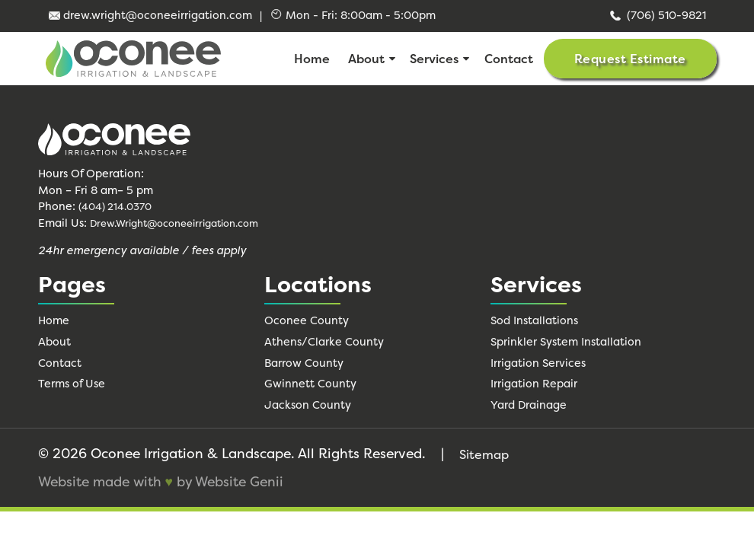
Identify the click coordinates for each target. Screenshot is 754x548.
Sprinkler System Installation (565, 341)
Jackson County (307, 405)
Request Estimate (630, 58)
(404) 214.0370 (115, 206)
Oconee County (306, 320)
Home (312, 58)
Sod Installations (534, 320)
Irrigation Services (538, 363)
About (366, 58)
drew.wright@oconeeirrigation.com (150, 15)
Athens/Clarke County (324, 341)
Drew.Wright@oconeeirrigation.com (174, 223)
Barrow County (303, 363)
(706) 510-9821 (656, 15)
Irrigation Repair (533, 383)
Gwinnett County (310, 383)
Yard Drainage (528, 405)
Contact (508, 58)
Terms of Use (71, 383)
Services (434, 58)
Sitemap (484, 454)
